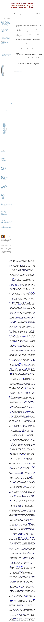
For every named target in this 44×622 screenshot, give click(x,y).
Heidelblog (18, 398)
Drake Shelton (14, 354)
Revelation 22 (11, 539)
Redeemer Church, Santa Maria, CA (5, 166)
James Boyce (25, 421)
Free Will (15, 380)
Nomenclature (23, 485)
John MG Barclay (21, 436)
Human (12, 406)
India (13, 412)
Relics (10, 535)
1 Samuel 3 (17, 261)
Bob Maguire (27, 297)
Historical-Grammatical (13, 403)
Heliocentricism (32, 398)
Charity (18, 312)
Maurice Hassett (11, 469)
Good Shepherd (18, 389)
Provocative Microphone (17, 520)
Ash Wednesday (19, 283)
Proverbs (27, 519)
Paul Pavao (17, 500)
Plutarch (22, 511)
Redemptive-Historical (28, 530)
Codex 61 (12, 323)
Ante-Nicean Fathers (28, 276)
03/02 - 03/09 (4, 136)
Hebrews (27, 397)
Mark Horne (23, 462)
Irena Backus (31, 415)
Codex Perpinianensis (27, 323)
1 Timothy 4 (14, 262)
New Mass (31, 483)
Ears (23, 356)
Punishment (31, 524)
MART (11, 464)
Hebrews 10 (30, 397)
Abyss (12, 266)
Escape (18, 364)
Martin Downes (15, 464)
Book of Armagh (18, 299)
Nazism (22, 481)
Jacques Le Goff (11, 420)
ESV (12, 365)
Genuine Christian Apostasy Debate (22, 384)
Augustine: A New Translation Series (5, 22)
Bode (33, 297)
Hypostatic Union (32, 407)
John (27, 431)
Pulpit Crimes (24, 524)
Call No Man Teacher (27, 303)
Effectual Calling (29, 358)
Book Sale (22, 299)
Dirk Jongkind (16, 350)
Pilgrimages (19, 509)
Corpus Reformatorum (16, 332)
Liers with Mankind (21, 453)
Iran (25, 415)
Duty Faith (12, 355)
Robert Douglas (25, 542)
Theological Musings (3, 179)
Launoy (21, 450)
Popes (34, 511)
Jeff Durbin (33, 426)
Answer (23, 276)
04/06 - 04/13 (4, 131)
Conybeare (14, 331)
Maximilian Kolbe (21, 469)
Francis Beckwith (23, 377)
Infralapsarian (32, 412)
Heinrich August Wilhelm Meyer (25, 398)
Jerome (10, 428)
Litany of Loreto (16, 455)
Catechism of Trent (31, 309)
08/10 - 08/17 (4, 101)
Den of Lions (27, 346)
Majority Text (32, 459)
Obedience (18, 488)
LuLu (14, 458)
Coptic (24, 331)
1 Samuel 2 (14, 260)
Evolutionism (28, 368)
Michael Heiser (26, 472)
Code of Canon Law (32, 322)
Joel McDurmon (24, 430)
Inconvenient (27, 411)
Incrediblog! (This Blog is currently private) (5, 220)
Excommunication (20, 369)
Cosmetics (32, 332)
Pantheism (11, 495)
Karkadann (17, 444)
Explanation (21, 370)
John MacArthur (26, 435)
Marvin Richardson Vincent (30, 464)
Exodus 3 (10, 370)
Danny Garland (15, 340)
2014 (2, 73)
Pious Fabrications (29, 509)
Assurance (20, 284)
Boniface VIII (14, 299)
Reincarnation (28, 534)
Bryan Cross (2, 43)
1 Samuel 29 (13, 261)
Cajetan (30, 302)
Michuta (16, 473)
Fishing (18, 375)
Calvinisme (23, 304)
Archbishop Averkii (19, 280)
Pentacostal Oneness (31, 502)
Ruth (23, 548)
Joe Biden (11, 430)
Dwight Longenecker (31, 355)
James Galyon (18, 422)
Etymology (25, 366)
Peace (29, 501)
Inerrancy (24, 412)
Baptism (33, 287)
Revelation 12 (31, 537)
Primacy (18, 516)
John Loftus (17, 435)
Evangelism (18, 368)
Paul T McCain (21, 500)
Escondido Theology (27, 364)
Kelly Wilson (12, 445)
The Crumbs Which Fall (3, 183)
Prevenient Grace (23, 515)
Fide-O (23, 373)
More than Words (26, 477)
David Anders (26, 341)
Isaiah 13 (34, 417)
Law (29, 450)
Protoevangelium (22, 519)
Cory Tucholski (26, 332)
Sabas (16, 549)
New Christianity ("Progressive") (4, 160)
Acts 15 (26, 266)
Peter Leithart (27, 504)
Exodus (29, 369)
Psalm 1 (26, 520)
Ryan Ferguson (26, 548)
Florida (27, 375)
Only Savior (25, 491)
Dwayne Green (21, 355)
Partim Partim (29, 497)
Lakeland (31, 448)
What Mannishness (3, 159)
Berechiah (24, 293)
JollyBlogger (12, 439)
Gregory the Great (21, 393)
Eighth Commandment (23, 359)
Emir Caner (33, 360)
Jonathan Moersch (12, 440)
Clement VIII (25, 321)
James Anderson (15, 421)
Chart (17, 313)
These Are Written (3, 215)
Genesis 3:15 (21, 383)
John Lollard (21, 435)
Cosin (30, 332)
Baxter (26, 290)
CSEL (18, 337)
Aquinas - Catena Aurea (3, 33)
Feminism (20, 373)
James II (21, 422)
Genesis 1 (17, 383)
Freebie (19, 380)
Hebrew (18, 397)
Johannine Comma (22, 431)
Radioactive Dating (16, 528)
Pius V (21, 510)
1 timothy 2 (33, 261)
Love (14, 457)
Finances (11, 374)
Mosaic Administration (17, 478)
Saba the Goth (12, 549)
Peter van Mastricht (28, 505)
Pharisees (13, 506)
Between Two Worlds (26, 294)
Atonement (20, 285)
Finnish (17, 374)
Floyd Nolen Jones (31, 375)
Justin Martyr (24, 443)
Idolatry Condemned (3, 185)
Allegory (33, 271)
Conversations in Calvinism (4, 219)
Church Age (32, 318)
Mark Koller (31, 462)
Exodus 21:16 (32, 369)
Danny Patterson (20, 340)
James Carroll (30, 421)
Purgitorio (21, 525)
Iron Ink (22, 416)
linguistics (32, 454)
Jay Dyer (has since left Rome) (4, 47)
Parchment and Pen (25, 496)
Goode (22, 389)
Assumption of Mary (14, 284)
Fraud (17, 379)
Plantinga (13, 511)
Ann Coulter (27, 275)
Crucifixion (11, 337)
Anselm (20, 276)
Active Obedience (22, 266)
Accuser (15, 266)
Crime (28, 336)
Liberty (11, 453)
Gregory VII (26, 393)
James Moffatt (30, 422)
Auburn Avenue (25, 285)
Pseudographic (30, 523)
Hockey (29, 403)
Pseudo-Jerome (20, 523)
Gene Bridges (32, 382)
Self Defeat (15, 557)
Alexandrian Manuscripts (18, 271)
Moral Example (25, 476)
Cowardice (28, 335)
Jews (18, 429)
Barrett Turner (16, 289)
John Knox (13, 435)
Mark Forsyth (19, 462)
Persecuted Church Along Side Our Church (5, 210)
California (12, 303)
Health (10, 397)
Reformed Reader (22, 533)
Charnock (13, 313)
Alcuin (11, 270)
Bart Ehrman (21, 289)
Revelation (16, 537)
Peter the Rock (22, 505)
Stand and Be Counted (3, 212)
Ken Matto (19, 445)
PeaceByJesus (32, 501)
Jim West (21, 429)
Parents (30, 496)
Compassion (11, 326)
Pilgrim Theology (14, 509)
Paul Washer (16, 501)
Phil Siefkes (22, 506)
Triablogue (2, 196)
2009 (2, 78)
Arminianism (19, 282)
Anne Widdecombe (32, 275)
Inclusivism (11, 411)
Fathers (13, 372)
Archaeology (14, 280)
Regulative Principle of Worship (20, 534)
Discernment (21, 350)
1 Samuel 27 (32, 260)
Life (25, 453)
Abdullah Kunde (11, 265)
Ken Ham (16, 445)
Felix (13, 373)
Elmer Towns (23, 360)
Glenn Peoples (13, 387)
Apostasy (22, 278)
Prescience (21, 514)
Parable (32, 495)
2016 (2, 71)
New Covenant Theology (16, 483)
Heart (13, 397)
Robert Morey (19, 543)
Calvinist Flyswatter (28, 304)
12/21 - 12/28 (4, 81)
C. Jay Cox (19, 302)
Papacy (15, 495)
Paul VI (29, 500)
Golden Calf (11, 389)
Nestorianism (21, 482)
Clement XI (29, 321)
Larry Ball (28, 449)
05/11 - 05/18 (4, 126)
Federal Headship (28, 372)
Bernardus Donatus (16, 294)
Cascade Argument (14, 308)
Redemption (22, 530)
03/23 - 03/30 (4, 133)
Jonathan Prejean (18, 440)
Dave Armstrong (16, 341)
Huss (27, 406)
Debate (31, 344)
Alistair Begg (24, 271)
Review (23, 539)
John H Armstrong (22, 434)
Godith (30, 388)
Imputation (19, 410)
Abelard (16, 265)
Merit (16, 471)
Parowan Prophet (12, 497)
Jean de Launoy (25, 426)
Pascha (33, 497)
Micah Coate (16, 472)
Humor (22, 406)
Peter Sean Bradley (16, 505)
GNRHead (31, 387)
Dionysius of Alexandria (18, 349)
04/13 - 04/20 (4, 130)
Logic (31, 455)
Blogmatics (23, 297)
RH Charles (26, 539)
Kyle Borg (15, 448)
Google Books (29, 389)
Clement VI (21, 321)
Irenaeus (12, 416)
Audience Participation (31, 285)
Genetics (24, 383)
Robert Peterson (24, 543)
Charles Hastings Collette (28, 312)
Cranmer (20, 336)
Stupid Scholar (2, 206)
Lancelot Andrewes (12, 449)
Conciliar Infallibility (18, 327)
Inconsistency (22, 411)
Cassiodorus (20, 308)
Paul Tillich (25, 500)
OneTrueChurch (11, 491)
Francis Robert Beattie (13, 378)
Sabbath (18, 549)
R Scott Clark (15, 527)
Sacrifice (27, 549)
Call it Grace (16, 303)
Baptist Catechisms (19, 288)
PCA (24, 501)
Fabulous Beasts (32, 370)
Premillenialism (12, 514)
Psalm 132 (32, 520)
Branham (29, 299)
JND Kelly (30, 429)
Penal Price (18, 502)
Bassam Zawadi (15, 290)
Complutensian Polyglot (30, 326)
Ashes (29, 283)
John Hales (26, 434)
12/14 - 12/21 (4, 82)
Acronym (18, 266)
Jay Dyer (13, 426)
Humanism (19, 406)
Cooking (18, 331)
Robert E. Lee (30, 542)
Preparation (17, 514)
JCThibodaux (17, 426)
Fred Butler (20, 379)
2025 (2, 62)
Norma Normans (16, 486)
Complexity (20, 326)
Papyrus (29, 495)
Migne (26, 473)
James (29, 420)
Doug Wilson (24, 353)
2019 (2, 68)
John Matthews (16, 436)
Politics (28, 511)
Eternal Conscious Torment (18, 365)
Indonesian (15, 412)
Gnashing (23, 387)
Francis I (27, 377)
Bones (10, 299)
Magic (16, 459)
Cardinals (11, 307)
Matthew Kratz (28, 467)
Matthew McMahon (14, 468)
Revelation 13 (12, 538)
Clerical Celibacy (12, 322)
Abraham (25, 265)
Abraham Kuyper (29, 265)
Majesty (28, 459)
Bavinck (23, 290)
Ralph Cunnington (22, 528)
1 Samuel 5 (20, 261)
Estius (10, 365)
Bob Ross (31, 297)
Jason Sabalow (19, 425)
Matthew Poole (20, 468)
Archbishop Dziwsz (25, 280)
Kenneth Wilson (23, 445)
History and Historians (20, 403)
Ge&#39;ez (24, 382)
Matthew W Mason (32, 468)
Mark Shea (22, 463)
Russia (18, 548)
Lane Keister (21, 449)
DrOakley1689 (22, 354)
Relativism (32, 534)
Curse (29, 337)
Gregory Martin (18, 392)
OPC (32, 491)
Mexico (13, 472)
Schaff (29, 552)
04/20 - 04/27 (4, 129)
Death (28, 344)
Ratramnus (19, 529)
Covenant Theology (19, 335)
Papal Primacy (26, 495)
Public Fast (11, 524)
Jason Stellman (24, 425)
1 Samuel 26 (28, 260)
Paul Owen (14, 500)
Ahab (10, 269)
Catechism (24, 308)
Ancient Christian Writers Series (4, 21)
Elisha (20, 360)
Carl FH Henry (20, 307)
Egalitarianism (16, 359)
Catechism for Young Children (30, 308)
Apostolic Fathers (21, 279)
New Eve (21, 483)
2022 (2, 65)
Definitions (19, 346)
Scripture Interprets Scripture (26, 554)
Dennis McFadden (31, 346)
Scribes (19, 554)
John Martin (11, 436)
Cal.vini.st (2, 188)
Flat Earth (21, 375)
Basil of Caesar (28, 289)
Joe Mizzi (20, 430)
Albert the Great (28, 269)
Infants (28, 412)
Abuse (10, 266)
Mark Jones (27, 462)
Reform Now (2, 169)
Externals (24, 370)
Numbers (24, 487)
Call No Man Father (21, 303)
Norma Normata (21, 486)
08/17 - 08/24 (4, 100)
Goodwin (25, 389)
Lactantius (23, 448)
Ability (18, 265)
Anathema (22, 273)
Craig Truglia (17, 336)
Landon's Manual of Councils (4, 30)
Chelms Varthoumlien (26, 313)
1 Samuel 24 (25, 260)
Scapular (26, 552)
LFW (27, 452)
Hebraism (15, 397)
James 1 (32, 420)
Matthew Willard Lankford (4, 186)
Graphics (10, 391)
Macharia (32, 458)
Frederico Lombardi (25, 379)
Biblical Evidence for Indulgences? (6, 110)
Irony (32, 416)
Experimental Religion (15, 370)
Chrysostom (20, 318)
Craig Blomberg (33, 335)
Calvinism (19, 304)
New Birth (11, 483)
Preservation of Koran (26, 514)
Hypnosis (23, 407)
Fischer (33, 374)
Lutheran (25, 458)
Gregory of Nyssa (30, 392)
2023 (2, 64)
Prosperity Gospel (16, 519)
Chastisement (20, 313)
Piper (33, 509)
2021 (2, 66)
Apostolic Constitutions (14, 279)
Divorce (33, 351)
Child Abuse (30, 313)
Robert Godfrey (14, 543)
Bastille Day (19, 290)
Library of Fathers (15, 453)
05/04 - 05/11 (4, 127)
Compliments (24, 326)
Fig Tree (33, 373)
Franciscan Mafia (27, 378)
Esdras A (33, 364)
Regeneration (31, 533)
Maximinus (26, 469)
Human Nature (15, 406)
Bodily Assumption (12, 298)
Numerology (27, 487)
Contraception (32, 330)
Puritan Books (25, 525)
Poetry (25, 511)
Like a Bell (14, 454)
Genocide (11, 384)
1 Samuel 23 (21, 260)
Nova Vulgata (17, 487)
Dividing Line (16, 351)
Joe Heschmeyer (15, 430)
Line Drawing (28, 454)
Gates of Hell (18, 382)
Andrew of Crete (29, 274)
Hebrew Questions (22, 397)
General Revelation (12, 383)
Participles (17, 497)
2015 (2, 72)
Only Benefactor (17, 491)
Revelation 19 (32, 538)
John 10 (29, 431)
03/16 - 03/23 (4, 134)
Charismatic (14, 312)
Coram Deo (27, 331)
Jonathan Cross (25, 439)
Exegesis (25, 369)
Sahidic (33, 549)
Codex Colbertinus (16, 323)
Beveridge (30, 294)
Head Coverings (32, 396)
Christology (21, 317)
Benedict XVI (31, 292)
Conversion (10, 331)
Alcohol (33, 269)
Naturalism (11, 481)
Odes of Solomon (27, 488)
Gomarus (14, 389)
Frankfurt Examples (13, 379)
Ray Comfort (26, 529)
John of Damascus (32, 436)
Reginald (11, 534)
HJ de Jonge (26, 403)
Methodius (29, 471)
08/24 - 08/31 (4, 99)
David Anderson (31, 341)
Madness (14, 459)
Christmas (17, 317)
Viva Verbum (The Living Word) (4, 177)
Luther (21, 458)
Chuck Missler (26, 318)
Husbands (25, 406)
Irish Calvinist (19, 416)
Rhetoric (29, 539)
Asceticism (11, 283)
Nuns (30, 487)
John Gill (11, 434)
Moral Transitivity (17, 477)
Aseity (15, 283)
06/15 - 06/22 (4, 121)
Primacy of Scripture (23, 516)
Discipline (24, 350)
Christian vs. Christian (5, 111)
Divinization (29, 351)
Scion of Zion (12, 553)
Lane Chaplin (17, 449)
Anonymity (17, 276)
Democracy (23, 346)
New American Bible (32, 482)
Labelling (19, 448)
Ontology (29, 491)
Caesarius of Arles (25, 302)
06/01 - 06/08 (4, 123)
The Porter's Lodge (3, 193)
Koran (25, 447)
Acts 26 (29, 266)
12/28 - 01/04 (4, 80)
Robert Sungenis (29, 544)
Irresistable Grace (21, 417)
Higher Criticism (12, 401)
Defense (15, 346)
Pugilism (20, 524)
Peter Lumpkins (32, 504)
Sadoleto (30, 549)
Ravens (22, 529)
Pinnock (25, 509)
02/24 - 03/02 (4, 137)
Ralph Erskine (27, 528)
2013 (2, 74)
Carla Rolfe (29, 307)
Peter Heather (13, 504)
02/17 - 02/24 (4, 138)
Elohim (27, 360)
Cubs (20, 337)
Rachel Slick (11, 528)
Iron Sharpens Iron (27, 416)
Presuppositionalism (17, 515)
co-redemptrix (22, 322)
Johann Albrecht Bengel (15, 431)
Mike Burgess (30, 473)
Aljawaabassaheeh (29, 271)
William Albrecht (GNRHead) (4, 42)
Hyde (29, 406)
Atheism (15, 285)
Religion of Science (15, 535)
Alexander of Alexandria (26, 270)
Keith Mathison (32, 444)
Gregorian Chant (12, 392)
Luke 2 (12, 458)
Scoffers (16, 553)
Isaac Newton (27, 417)
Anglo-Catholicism (22, 275)
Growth (30, 393)
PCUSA (26, 501)
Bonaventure (2, 31)
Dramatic (18, 354)
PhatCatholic (18, 506)
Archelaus (30, 280)
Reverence (19, 539)
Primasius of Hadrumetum (30, 516)
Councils (13, 334)
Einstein (28, 359)
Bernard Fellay (28, 293)
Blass (10, 297)
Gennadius (32, 383)
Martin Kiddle (20, 464)
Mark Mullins (14, 463)
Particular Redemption (23, 497)
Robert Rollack (15, 544)
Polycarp (30, 511)
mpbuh (33, 478)
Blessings (20, 297)
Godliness (33, 388)
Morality (22, 477)
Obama (15, 488)
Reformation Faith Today (4, 187)
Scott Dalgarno (24, 553)
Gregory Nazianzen (24, 392)
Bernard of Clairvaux (3, 32)
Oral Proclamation (14, 492)
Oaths (13, 488)
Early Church (20, 356)
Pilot (22, 509)
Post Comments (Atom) (19, 71)
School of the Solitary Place (4, 214)
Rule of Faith (14, 548)
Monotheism (14, 476)
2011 (2, 76)
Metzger (10, 472)
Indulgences (20, 412)
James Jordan (25, 422)
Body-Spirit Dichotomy (24, 298)
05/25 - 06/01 (4, 124)
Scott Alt (19, 553)
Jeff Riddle (15, 427)
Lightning (11, 454)
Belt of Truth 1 (2, 165)
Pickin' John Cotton (3, 176)
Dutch (10, 355)
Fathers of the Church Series (4, 24)
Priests (15, 516)
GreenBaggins (22, 391)
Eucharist (30, 366)
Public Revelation (15, 524)
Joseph (31, 440)
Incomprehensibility (17, 411)
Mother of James (29, 478)
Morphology (11, 478)
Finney (14, 374)
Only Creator (22, 491)
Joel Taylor (28, 430)
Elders (10, 360)
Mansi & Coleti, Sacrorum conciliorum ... (5, 28)
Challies (10, 312)
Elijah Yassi (17, 360)
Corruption (21, 332)
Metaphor (21, 471)
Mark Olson (18, 463)
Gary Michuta (14, 382)
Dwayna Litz (16, 355)
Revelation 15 (21, 538)
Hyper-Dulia (14, 407)
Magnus (19, 459)
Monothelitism (18, 476)
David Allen (22, 341)
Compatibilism (16, 326)
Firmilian (19, 374)
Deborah (18, 345)
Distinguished (11, 351)
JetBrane (13, 429)
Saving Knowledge (18, 552)
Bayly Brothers (29, 290)
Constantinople (11, 330)
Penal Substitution (24, 502)
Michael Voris (12, 473)
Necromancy (14, 482)
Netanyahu (24, 482)
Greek (18, 391)
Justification (12, 443)
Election (13, 360)
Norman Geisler (27, 486)
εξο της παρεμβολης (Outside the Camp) (5, 198)
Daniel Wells (11, 340)
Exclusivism (15, 369)
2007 (2, 146)
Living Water (28, 455)
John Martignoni (32, 435)
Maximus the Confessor (31, 469)
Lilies (17, 454)
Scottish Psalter (15, 554)
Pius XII (26, 510)
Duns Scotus (28, 354)
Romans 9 (11, 547)
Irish (15, 416)
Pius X (24, 510)
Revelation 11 (26, 537)
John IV (11, 435)
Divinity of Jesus (25, 351)
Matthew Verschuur (27, 468)
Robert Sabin (19, 544)
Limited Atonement (22, 454)
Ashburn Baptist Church (24, 283)
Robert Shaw (24, 544)
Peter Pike (11, 505)
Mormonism (31, 477)
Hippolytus (32, 401)
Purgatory (17, 525)
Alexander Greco (18, 270)
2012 (2, 75)
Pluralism (18, 511)
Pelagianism (11, 502)
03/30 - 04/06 (4, 132)
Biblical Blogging (3, 151)
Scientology (33, 552)
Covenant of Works (12, 335)
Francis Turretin (21, 378)
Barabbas (30, 288)
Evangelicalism (12, 368)
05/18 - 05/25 (4, 125)
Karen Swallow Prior (12, 444)
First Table (29, 374)
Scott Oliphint (29, 553)
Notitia (14, 487)
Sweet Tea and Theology (3, 211)
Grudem (33, 393)
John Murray (27, 436)
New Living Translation (26, 483)
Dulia (25, 354)
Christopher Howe (15, 318)
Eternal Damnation (27, 365)
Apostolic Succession (27, 279)
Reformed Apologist (3, 161)
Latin (17, 450)
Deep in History (27, 345)
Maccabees (29, 458)
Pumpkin (27, 524)
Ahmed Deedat (13, 269)
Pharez (11, 506)
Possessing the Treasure (3, 157)
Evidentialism (23, 368)
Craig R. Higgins (12, 336)
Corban (30, 331)
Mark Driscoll (14, 462)
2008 (2, 79)
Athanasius (11, 285)
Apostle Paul (26, 278)
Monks (11, 476)
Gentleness (14, 384)
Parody (33, 496)
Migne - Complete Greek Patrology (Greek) (5, 38)
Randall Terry (32, 528)
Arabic (10, 280)
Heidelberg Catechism (13, 398)
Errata (15, 364)
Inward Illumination (21, 415)
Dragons (10, 354)
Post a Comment (15, 68)
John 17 (32, 431)
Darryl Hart (29, 340)
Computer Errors (11, 327)
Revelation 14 (17, 538)
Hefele (34, 397)
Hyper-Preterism (19, 407)
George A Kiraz (30, 384)
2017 (2, 70)
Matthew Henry (23, 467)
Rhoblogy (2, 213)
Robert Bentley (20, 542)
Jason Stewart (30, 425)
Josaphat (28, 440)
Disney (28, 350)
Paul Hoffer (30, 499)
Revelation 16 (26, 538)
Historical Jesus (17, 402)
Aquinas (32, 279)
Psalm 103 (29, 520)
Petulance (32, 505)
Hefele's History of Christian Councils (5, 29)
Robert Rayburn (30, 543)
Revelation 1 (20, 537)
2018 (2, 69)
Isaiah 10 (31, 417)
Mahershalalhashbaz (23, 459)
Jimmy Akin (24, 429)
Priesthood (28, 515)
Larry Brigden (33, 449)
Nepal (17, 482)
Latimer (14, 450)
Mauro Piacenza (16, 469)
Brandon (26, 299)
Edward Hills (13, 358)
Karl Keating (21, 444)
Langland (25, 449)
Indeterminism (32, 411)
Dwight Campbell (25, 355)
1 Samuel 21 (17, 260)
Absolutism (33, 265)
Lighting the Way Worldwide (30, 453)
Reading (30, 529)
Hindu (28, 401)
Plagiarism (29, 510)
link (41, 13)
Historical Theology (31, 402)
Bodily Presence (18, 298)
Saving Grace (13, 552)
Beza (33, 294)
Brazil (31, 299)
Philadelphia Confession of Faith (29, 506)
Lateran (11, 450)
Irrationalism (11, 417)
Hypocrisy (27, 407)
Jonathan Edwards (31, 439)
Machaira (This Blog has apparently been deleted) (6, 221)
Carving (10, 308)
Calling (15, 304)
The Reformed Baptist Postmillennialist (5, 184)
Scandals (22, 552)
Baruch (24, 289)
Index (11, 412)
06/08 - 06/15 (4, 122)
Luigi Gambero (26, 457)
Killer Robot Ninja (3, 170)
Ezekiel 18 (28, 370)
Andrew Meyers (23, 274)
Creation (24, 336)
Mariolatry (23, 461)
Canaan (33, 304)
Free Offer (30, 379)
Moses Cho (24, 478)
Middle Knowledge (21, 473)
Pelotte (15, 502)
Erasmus (13, 363)
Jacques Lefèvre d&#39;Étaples (18, 420)
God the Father (17, 388)
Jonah (16, 439)
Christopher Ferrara (27, 317)
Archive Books (28, 281)
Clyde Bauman (18, 322)
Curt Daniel (32, 337)
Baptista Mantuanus (25, 288)
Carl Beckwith (16, 307)
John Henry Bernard (31, 434)
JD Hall (21, 426)
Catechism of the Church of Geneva (21, 309)
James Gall (13, 422)
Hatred (24, 396)
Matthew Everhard (17, 467)
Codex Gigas (22, 323)
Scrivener (33, 554)
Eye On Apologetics (3, 158)
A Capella (14, 264)
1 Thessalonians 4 (28, 261)
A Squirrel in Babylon (3, 174)
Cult (21, 337)
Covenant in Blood (3, 194)
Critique (30, 336)
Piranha (10, 510)
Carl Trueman (25, 307)
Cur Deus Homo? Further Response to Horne (7, 112)
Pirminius (13, 510)
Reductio (33, 530)
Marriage (30, 463)
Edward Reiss (23, 358)
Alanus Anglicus (18, 269)
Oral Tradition (20, 492)
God (10, 388)
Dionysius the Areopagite (26, 349)
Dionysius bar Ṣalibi (12, 349)
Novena (21, 487)
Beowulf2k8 (20, 293)
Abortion (21, 265)
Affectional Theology (3, 202)
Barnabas (12, 289)
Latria (19, 450)
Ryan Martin (31, 548)
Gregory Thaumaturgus (13, 393)
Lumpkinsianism (17, 458)
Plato (16, 511)
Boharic (29, 298)
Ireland (27, 415)
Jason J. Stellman (26, 424)
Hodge (32, 403)
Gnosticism (26, 387)
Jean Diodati (29, 426)
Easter (26, 356)
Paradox (15, 496)
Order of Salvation (32, 492)
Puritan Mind (29, 525)
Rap (14, 529)
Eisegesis (31, 359)
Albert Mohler (23, 269)
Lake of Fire (27, 448)
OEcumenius (32, 488)
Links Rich (12, 455)
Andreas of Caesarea (17, 274)
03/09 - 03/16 (4, 135)
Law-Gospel (32, 450)
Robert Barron (15, 542)
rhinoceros (33, 539)
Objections (22, 488)
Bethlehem (20, 294)
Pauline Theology (21, 501)
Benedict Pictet (18, 292)
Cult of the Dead (25, 337)
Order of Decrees (26, 492)
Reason (14, 530)
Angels (18, 275)
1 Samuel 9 (24, 261)
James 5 (11, 421)
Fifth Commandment (28, 373)
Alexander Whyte (11, 271)
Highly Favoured (18, 401)
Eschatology (21, 364)
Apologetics (13, 278)
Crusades (15, 337)
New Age (28, 482)
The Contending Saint (3, 168)
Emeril (29, 360)
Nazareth (19, 481)
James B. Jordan (21, 421)
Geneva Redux (28, 383)
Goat (33, 387)
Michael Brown (21, 472)
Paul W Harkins (32, 500)
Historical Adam (12, 402)
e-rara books (15, 356)
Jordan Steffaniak (23, 440)
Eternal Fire (33, 365)
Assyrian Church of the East (29, 284)
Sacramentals (23, 549)
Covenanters (24, 335)
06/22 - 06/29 (4, 120)
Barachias (33, 288)
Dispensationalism (32, 350)
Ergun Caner (19, 363)
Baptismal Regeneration (12, 288)
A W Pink (25, 264)
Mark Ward (26, 463)
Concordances (33, 327)
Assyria (23, 284)
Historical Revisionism (23, 402)
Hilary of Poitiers (24, 401)
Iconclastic (31, 408)
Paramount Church (19, 496)
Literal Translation (22, 455)
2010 (2, 77)
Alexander (13, 270)
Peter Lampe (22, 504)
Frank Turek (32, 378)
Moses (22, 478)
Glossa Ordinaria (18, 387)
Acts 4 (31, 266)
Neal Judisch (25, 481)
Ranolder (11, 529)
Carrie (33, 307)
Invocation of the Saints (14, 415)
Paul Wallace (12, 501)
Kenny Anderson (29, 445)
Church (29, 318)
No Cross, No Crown (3, 156)
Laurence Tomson (25, 450)
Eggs (19, 359)
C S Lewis (16, 302)
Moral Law (30, 476)
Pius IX (19, 510)
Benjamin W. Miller (15, 293)
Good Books (2, 175)
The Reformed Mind (3, 152)
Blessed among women (15, 297)
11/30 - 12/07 (4, 84)
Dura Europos (33, 354)
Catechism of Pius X (13, 309)
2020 (2, 67)
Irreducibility (15, 417)
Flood (25, 375)
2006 (2, 147)
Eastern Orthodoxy (31, 356)
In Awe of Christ (3, 178)
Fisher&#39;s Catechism (13, 375)
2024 (2, 63)
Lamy (33, 448)
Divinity (19, 351)
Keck (29, 444)
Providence (31, 519)
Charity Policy (22, 312)
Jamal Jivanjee (25, 420)
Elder (34, 359)
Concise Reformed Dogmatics (26, 327)
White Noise (2, 197)
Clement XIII (33, 321)
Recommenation (17, 530)
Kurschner (12, 448)
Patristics (16, 499)
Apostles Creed (31, 278)
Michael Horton (32, 472)
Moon (22, 476)
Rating (16, 529)
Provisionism (11, 520)
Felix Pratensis (16, 373)
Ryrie (34, 548)
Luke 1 (29, 457)
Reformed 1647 (3, 195)
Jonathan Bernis (19, 439)
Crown (33, 336)
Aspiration (32, 283)
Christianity (22, 316)
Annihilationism (12, 276)
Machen (11, 459)
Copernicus (21, 331)
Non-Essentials (12, 486)
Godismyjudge (26, 388)
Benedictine (11, 293)
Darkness (24, 340)
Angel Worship (15, 275)
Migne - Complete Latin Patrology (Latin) (5, 37)
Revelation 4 (15, 539)
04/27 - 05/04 (4, 128)
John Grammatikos (16, 434)
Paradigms (11, 496)
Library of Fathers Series (4, 20)
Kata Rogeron (26, 444)
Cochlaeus (27, 322)
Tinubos (2, 189)
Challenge (32, 311)
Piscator (16, 510)
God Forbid (13, 388)
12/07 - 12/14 (4, 83)
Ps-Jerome (22, 520)
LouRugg (10, 457)
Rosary (27, 547)
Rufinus (10, 548)
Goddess (21, 388)
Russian (21, 548)
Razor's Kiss (2, 203)
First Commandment (24, 374)
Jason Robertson (14, 425)
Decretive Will (22, 345)
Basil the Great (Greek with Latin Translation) (6, 23)
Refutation (26, 533)
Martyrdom (24, 464)
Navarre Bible (15, 481)
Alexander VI (32, 270)
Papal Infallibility (20, 495)
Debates (15, 345)
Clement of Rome (16, 321)
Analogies (15, 273)
